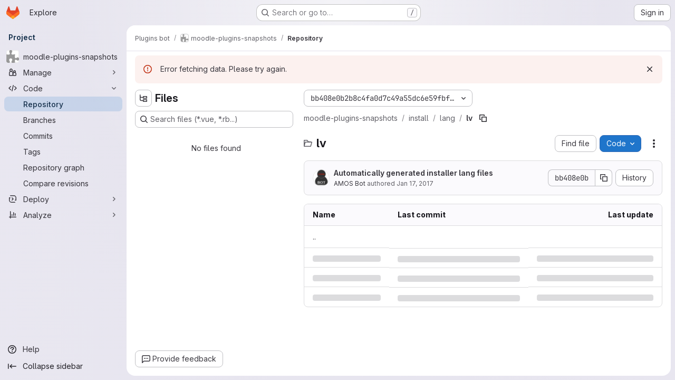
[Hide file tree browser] (143, 98)
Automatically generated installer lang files (413, 172)
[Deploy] (63, 199)
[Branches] (63, 119)
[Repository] (63, 104)
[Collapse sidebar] (63, 366)
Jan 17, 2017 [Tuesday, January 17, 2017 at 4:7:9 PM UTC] (415, 183)
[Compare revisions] (63, 183)
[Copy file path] (483, 118)
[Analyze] (63, 214)
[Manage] (63, 72)
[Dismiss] (649, 69)
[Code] (63, 88)
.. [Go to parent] (314, 236)
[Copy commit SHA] (603, 177)
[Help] (63, 349)
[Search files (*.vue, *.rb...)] (214, 119)
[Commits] (63, 135)
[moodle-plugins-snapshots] (63, 56)
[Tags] (63, 151)
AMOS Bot (349, 183)
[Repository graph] (63, 167)
